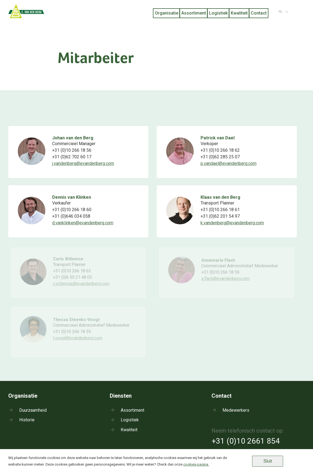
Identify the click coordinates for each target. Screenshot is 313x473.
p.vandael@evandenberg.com (228, 163)
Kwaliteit (239, 13)
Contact (259, 13)
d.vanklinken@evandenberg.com (82, 222)
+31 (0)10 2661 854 (246, 441)
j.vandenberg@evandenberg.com (83, 163)
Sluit (267, 461)
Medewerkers (235, 410)
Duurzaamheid (33, 410)
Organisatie (166, 13)
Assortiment (193, 13)
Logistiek (218, 13)
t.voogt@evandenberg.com (77, 338)
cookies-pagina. (196, 464)
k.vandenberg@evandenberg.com (232, 222)
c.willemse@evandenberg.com (81, 284)
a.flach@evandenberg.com (225, 279)
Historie (27, 419)
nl (281, 11)
